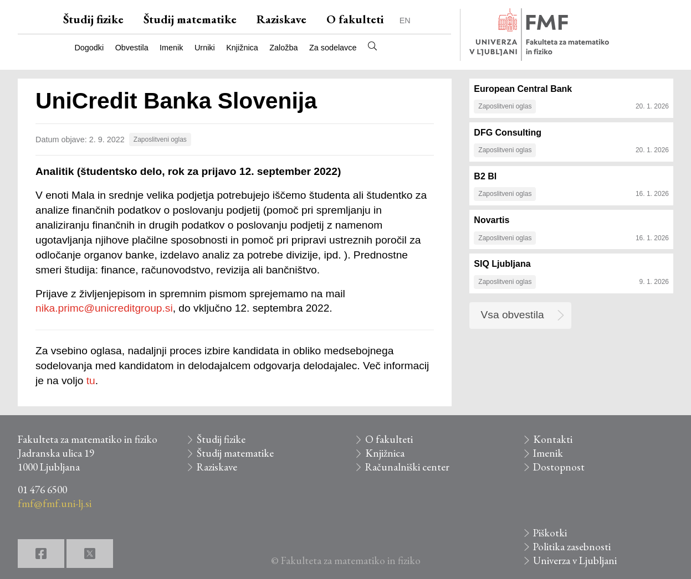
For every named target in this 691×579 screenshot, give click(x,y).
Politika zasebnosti (572, 547)
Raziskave (281, 19)
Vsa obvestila (512, 314)
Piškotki (550, 533)
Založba (283, 47)
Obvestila (132, 47)
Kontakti (552, 439)
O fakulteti (355, 19)
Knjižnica (242, 47)
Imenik (171, 47)
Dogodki (89, 47)
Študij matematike (190, 19)
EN (405, 20)
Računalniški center (407, 467)
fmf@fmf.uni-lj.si (54, 503)
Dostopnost (559, 467)
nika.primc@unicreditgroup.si (104, 308)
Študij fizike (93, 19)
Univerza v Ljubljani (575, 560)
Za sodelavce (333, 47)
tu (90, 380)
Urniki (204, 47)
